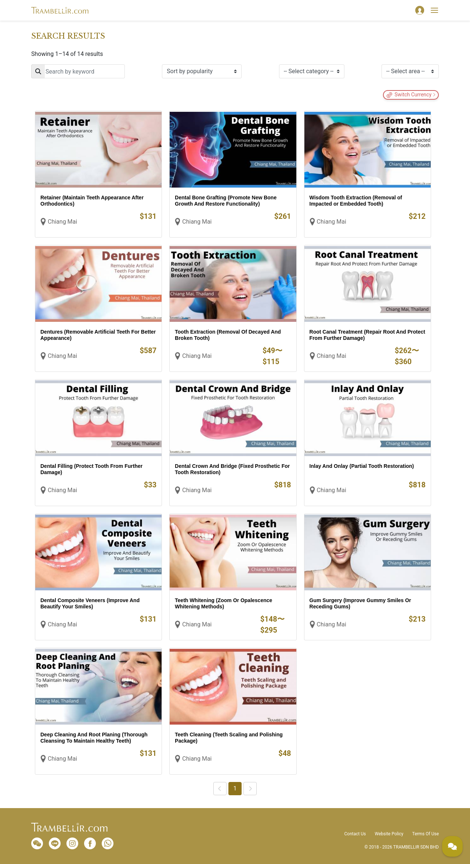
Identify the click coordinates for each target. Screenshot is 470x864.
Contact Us (355, 834)
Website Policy (389, 834)
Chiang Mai (62, 221)
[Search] (78, 71)
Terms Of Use (425, 834)
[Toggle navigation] (434, 10)
